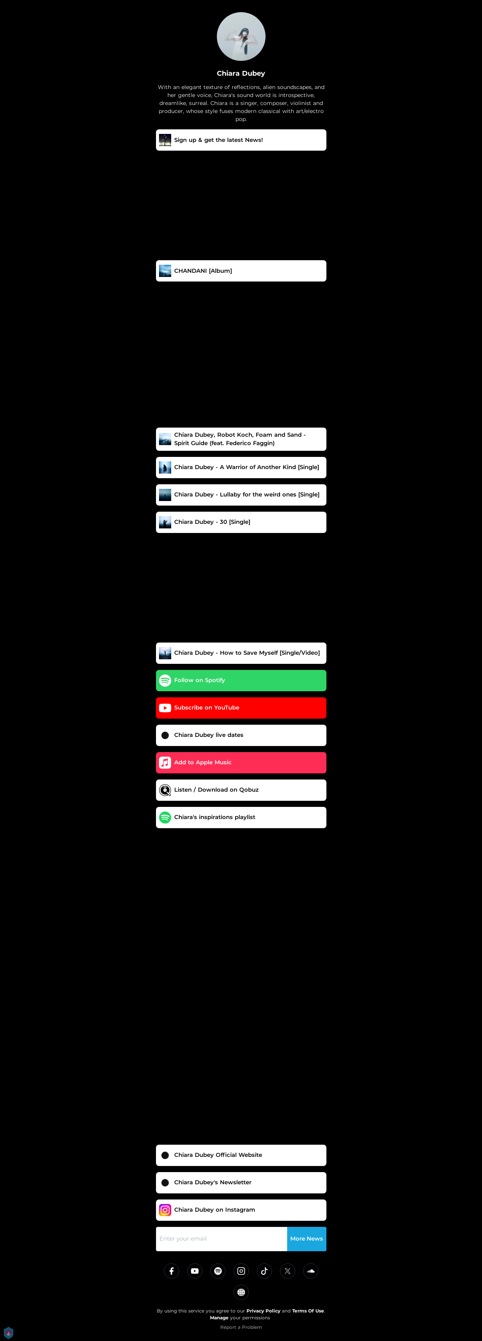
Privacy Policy (263, 1311)
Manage (219, 1317)
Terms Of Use (308, 1311)
